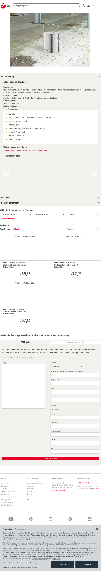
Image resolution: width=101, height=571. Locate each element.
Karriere (28, 497)
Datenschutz (30, 486)
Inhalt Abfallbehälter (8, 214)
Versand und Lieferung (8, 491)
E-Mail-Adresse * (55, 431)
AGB (27, 500)
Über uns (29, 494)
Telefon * (53, 439)
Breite (72, 214)
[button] (6, 173)
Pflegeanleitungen (7, 502)
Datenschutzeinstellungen (34, 483)
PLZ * (52, 388)
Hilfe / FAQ (4, 489)
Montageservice (6, 500)
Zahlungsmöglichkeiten (8, 497)
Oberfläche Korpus (42, 214)
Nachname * (54, 422)
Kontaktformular (94, 488)
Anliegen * (5, 363)
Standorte (29, 491)
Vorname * (53, 414)
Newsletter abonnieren (59, 490)
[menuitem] (8, 6)
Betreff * (53, 363)
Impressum (30, 489)
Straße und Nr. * (55, 380)
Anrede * (53, 405)
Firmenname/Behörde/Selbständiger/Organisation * (66, 371)
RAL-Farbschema (6, 483)
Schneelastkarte (6, 486)
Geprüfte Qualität (6, 505)
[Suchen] (78, 5)
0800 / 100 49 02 (83, 483)
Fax (51, 448)
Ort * (51, 397)
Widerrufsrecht (5, 494)
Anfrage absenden (50, 459)
